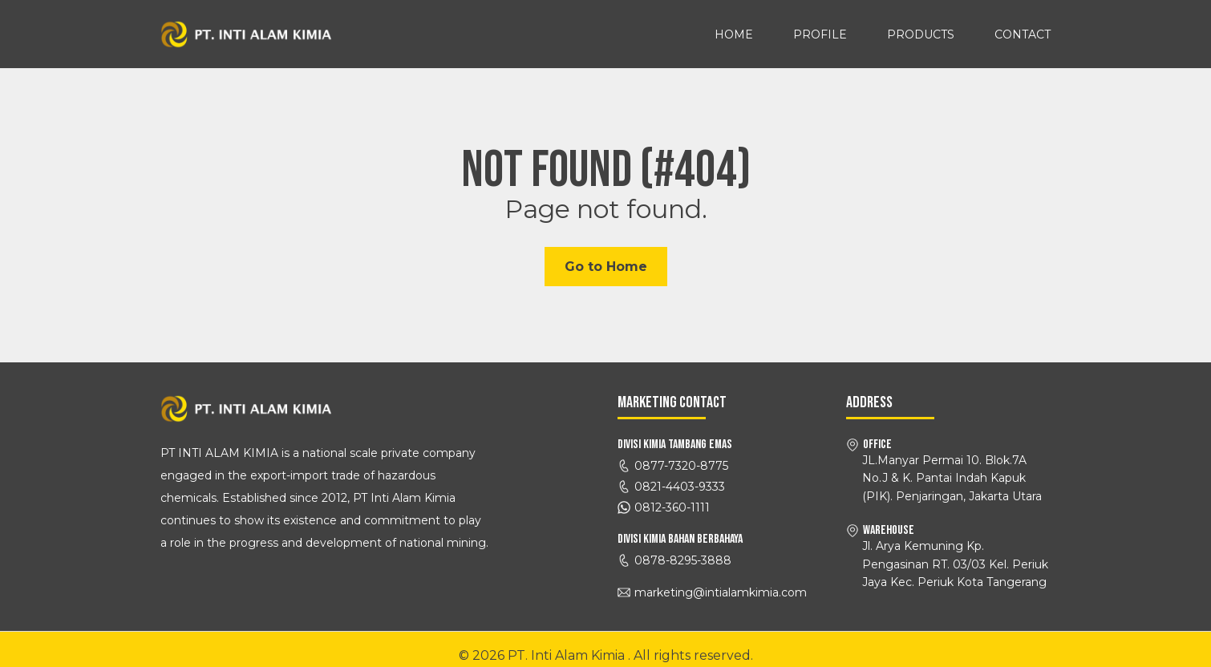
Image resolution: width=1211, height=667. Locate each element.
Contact (1022, 34)
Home (734, 34)
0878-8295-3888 (682, 560)
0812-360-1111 (672, 507)
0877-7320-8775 (681, 465)
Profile (820, 34)
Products (920, 34)
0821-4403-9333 (679, 486)
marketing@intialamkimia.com (720, 592)
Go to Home (606, 266)
